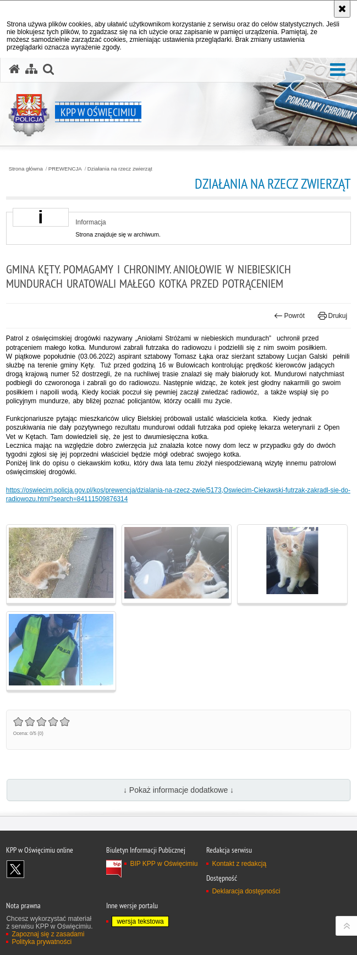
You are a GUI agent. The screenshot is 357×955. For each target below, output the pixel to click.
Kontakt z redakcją (239, 864)
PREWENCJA (65, 169)
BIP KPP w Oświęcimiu (163, 864)
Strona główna (26, 169)
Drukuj (332, 315)
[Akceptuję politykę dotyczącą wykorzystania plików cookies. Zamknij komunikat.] (342, 9)
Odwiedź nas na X (15, 869)
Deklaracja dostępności (246, 891)
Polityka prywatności (42, 942)
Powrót (289, 315)
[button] (337, 70)
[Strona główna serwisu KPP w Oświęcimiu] (14, 69)
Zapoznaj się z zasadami (48, 934)
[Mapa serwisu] (31, 69)
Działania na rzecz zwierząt (119, 169)
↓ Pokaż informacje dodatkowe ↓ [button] (178, 790)
